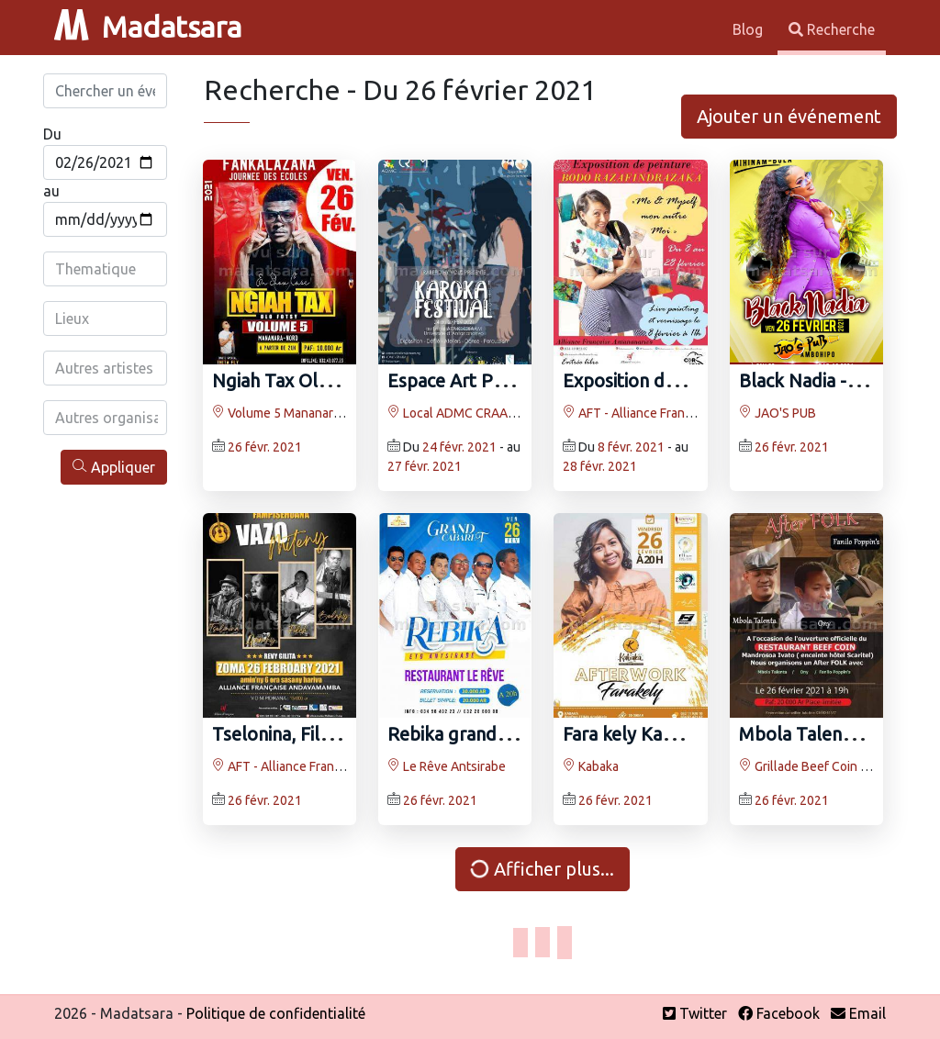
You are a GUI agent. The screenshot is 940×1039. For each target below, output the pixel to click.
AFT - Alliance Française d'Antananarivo (682, 413)
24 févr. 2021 (459, 447)
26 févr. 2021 (265, 447)
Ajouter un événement (789, 116)
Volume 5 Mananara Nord (291, 413)
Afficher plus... (542, 868)
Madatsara (147, 26)
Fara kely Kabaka (632, 733)
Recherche (832, 29)
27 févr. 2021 (424, 466)
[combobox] (106, 269)
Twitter (695, 1013)
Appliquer (114, 466)
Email (858, 1013)
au (51, 191)
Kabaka (591, 766)
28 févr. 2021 (600, 466)
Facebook (779, 1013)
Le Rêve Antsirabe (446, 766)
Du (52, 134)
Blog (750, 29)
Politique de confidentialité (275, 1013)
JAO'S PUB (777, 413)
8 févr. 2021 (631, 447)
